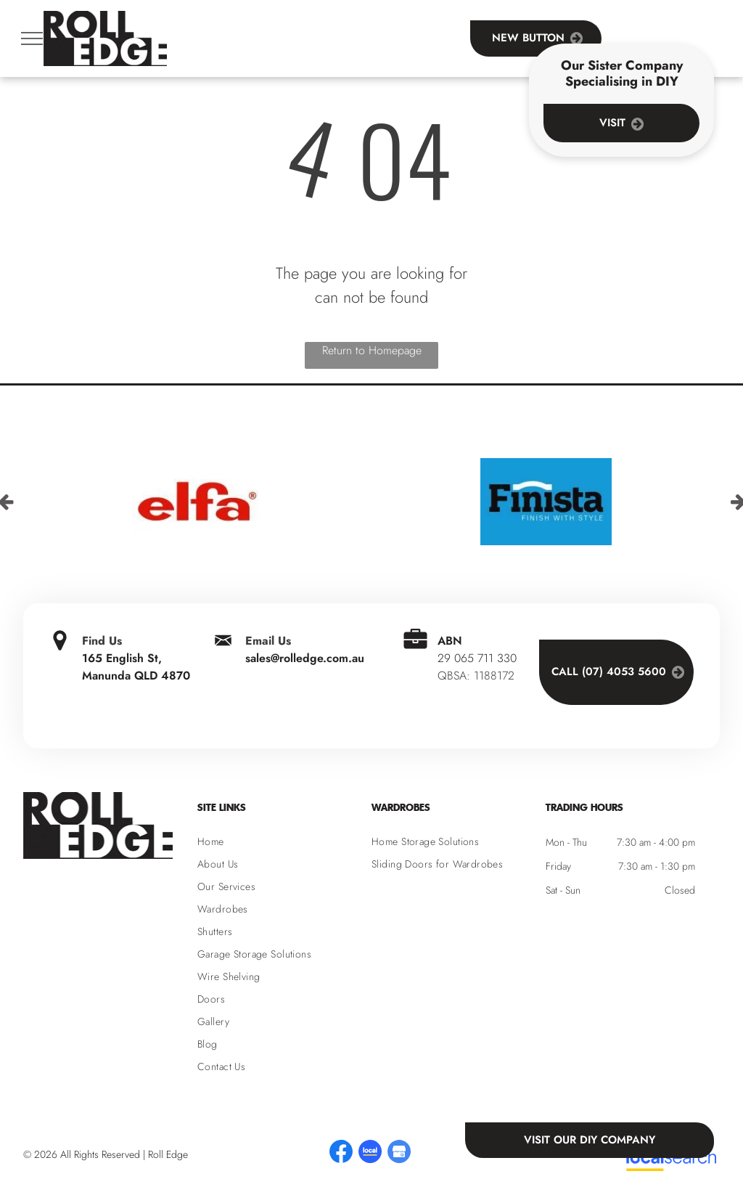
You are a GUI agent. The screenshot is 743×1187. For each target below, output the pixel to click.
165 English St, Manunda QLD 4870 (136, 667)
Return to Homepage (372, 350)
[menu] (32, 38)
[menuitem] (284, 842)
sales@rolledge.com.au (304, 658)
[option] (197, 501)
